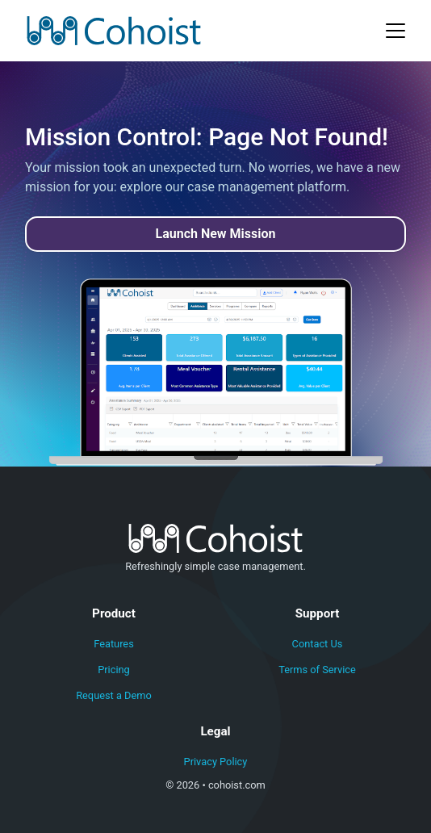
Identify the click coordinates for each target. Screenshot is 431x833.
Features (114, 644)
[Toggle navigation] (395, 31)
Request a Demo (114, 695)
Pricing (114, 669)
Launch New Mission (216, 233)
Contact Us (317, 644)
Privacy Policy (216, 762)
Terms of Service (317, 669)
